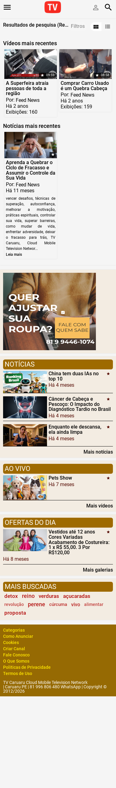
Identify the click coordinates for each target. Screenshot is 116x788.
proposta (15, 613)
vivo (75, 604)
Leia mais (14, 254)
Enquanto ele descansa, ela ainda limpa (75, 429)
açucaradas (76, 596)
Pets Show (60, 478)
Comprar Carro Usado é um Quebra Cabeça (85, 85)
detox (11, 596)
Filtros (78, 26)
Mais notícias (98, 452)
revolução (14, 604)
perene (36, 604)
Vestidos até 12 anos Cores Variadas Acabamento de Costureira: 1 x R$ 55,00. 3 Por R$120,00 (79, 542)
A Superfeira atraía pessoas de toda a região (27, 88)
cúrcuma (58, 604)
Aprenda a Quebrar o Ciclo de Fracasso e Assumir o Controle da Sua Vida (30, 170)
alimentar (93, 604)
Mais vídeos (99, 505)
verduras (49, 596)
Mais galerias (98, 569)
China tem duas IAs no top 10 (74, 376)
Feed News (28, 100)
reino (28, 596)
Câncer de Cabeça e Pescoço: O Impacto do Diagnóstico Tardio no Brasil (80, 404)
